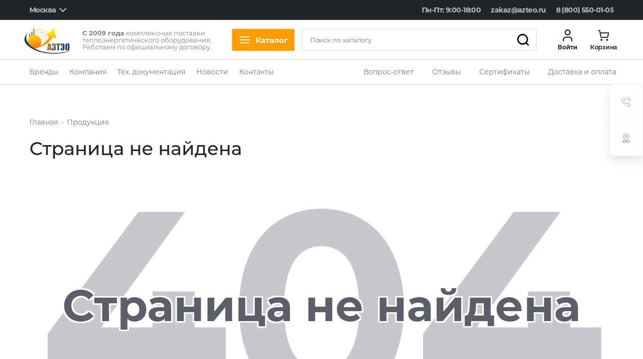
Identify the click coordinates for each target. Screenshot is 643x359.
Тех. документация (151, 71)
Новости (212, 71)
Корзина (603, 47)
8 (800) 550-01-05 (585, 9)
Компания (87, 71)
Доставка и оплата (582, 71)
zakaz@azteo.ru (518, 9)
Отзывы (446, 71)
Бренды (43, 71)
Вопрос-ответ (388, 71)
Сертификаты (504, 71)
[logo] (48, 40)
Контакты (256, 71)
